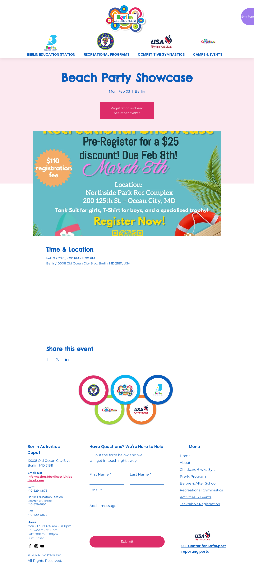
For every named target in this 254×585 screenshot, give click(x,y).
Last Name (139, 474)
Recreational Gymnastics (201, 490)
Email (94, 490)
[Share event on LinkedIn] (67, 359)
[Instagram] (36, 546)
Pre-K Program (193, 476)
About (185, 463)
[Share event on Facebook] (48, 359)
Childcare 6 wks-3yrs (197, 470)
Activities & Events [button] (195, 497)
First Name (99, 474)
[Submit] (127, 541)
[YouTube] (42, 546)
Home (185, 456)
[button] (107, 54)
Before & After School (198, 483)
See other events (127, 113)
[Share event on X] (57, 359)
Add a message (103, 505)
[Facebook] (30, 546)
